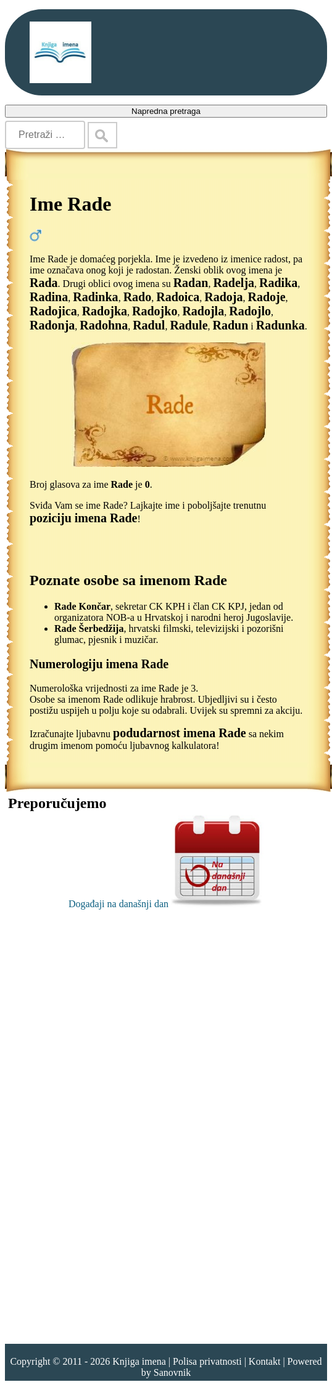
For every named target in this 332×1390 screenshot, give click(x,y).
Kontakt (265, 1361)
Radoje (266, 297)
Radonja (52, 325)
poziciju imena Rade (83, 518)
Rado (137, 297)
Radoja (223, 297)
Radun (231, 325)
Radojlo (250, 311)
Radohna (104, 325)
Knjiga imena (139, 1361)
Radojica (53, 311)
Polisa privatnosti (207, 1361)
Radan (191, 282)
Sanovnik (172, 1372)
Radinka (95, 297)
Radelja (233, 282)
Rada (44, 282)
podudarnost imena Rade (179, 733)
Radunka (280, 325)
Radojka (104, 311)
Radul (149, 325)
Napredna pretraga (166, 111)
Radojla (203, 311)
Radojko (154, 311)
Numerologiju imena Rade (99, 664)
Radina (49, 297)
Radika (278, 282)
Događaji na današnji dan (166, 904)
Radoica (177, 297)
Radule (188, 325)
